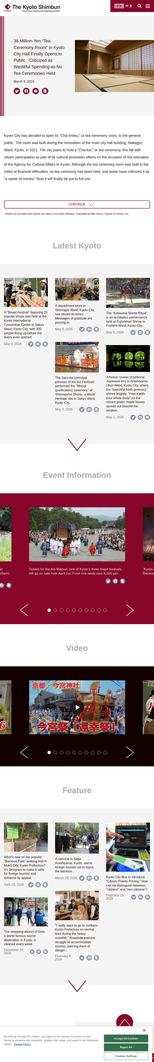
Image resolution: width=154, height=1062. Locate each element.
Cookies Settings (126, 1056)
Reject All (126, 1047)
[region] (76, 1044)
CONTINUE (77, 204)
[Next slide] (130, 610)
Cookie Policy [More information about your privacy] (22, 1044)
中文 (129, 6)
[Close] (144, 1030)
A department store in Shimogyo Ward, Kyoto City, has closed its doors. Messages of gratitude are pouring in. (75, 314)
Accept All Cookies (126, 1038)
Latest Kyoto (77, 246)
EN (119, 6)
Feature (77, 790)
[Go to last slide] (24, 610)
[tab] (49, 610)
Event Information (77, 475)
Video (77, 648)
